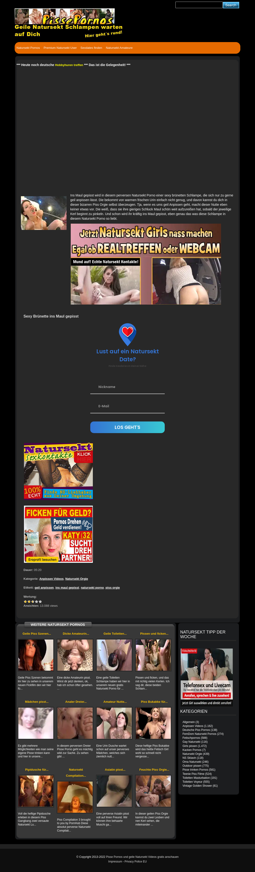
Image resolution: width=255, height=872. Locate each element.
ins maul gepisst (67, 587)
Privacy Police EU (135, 861)
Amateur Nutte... (115, 701)
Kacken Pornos (191, 750)
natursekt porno (92, 587)
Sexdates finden (91, 48)
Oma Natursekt (191, 761)
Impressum (115, 861)
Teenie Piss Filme (193, 774)
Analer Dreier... (76, 701)
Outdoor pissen (191, 765)
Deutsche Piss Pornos (196, 730)
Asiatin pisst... (115, 769)
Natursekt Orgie (76, 578)
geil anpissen (44, 587)
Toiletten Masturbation (196, 777)
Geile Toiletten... (115, 633)
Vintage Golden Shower (197, 785)
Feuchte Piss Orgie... (154, 769)
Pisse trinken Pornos (195, 769)
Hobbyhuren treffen (69, 65)
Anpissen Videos (51, 578)
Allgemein (188, 722)
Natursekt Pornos (28, 48)
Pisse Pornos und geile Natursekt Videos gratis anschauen (142, 857)
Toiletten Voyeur (192, 781)
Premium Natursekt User (60, 48)
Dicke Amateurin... (76, 633)
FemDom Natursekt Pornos (199, 734)
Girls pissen (189, 746)
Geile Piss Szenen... (37, 633)
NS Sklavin (189, 757)
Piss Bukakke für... (154, 701)
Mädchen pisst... (37, 701)
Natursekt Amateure (119, 48)
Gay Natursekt (191, 741)
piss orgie (113, 587)
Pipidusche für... (36, 769)
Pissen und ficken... (154, 633)
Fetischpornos (191, 737)
